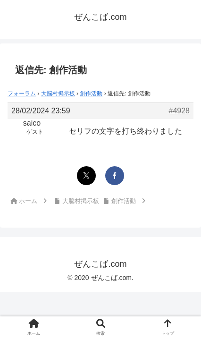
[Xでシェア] (86, 175)
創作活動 (91, 93)
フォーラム (22, 93)
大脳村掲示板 (58, 93)
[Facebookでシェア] (114, 175)
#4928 (179, 111)
